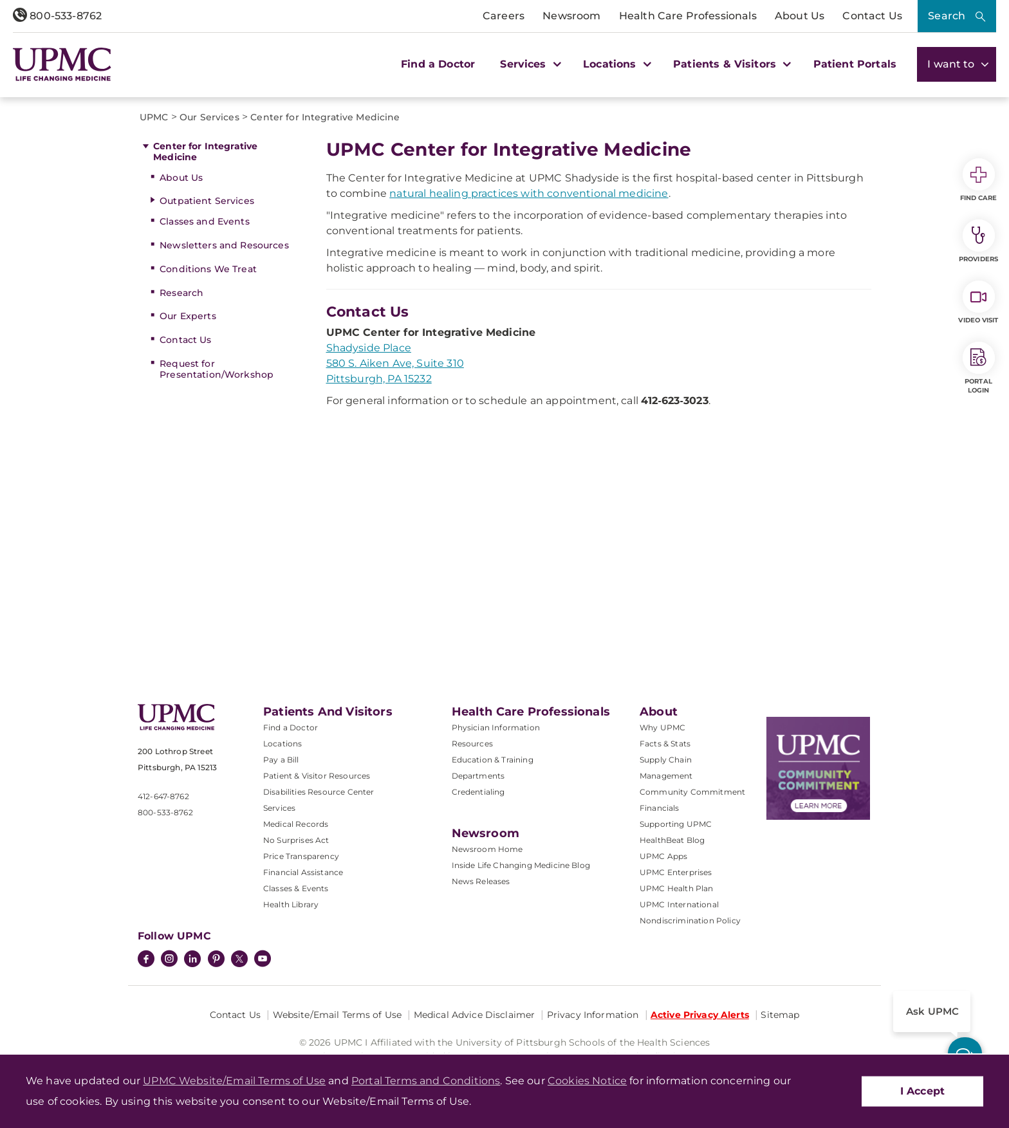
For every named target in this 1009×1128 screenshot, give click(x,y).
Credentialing (478, 792)
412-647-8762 (163, 796)
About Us (799, 16)
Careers (503, 16)
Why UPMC (662, 727)
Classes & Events (296, 888)
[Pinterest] (216, 960)
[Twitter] (239, 958)
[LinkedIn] (192, 960)
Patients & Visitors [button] (730, 64)
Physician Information (496, 727)
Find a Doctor (438, 64)
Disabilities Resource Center (318, 792)
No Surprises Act (296, 840)
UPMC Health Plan (677, 888)
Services (279, 808)
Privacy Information (593, 1015)
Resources (472, 743)
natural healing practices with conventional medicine (528, 193)
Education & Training (492, 759)
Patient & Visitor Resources (316, 776)
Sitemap (780, 1015)
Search (946, 16)
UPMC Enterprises (676, 872)
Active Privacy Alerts (700, 1015)
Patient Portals (854, 64)
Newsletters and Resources (224, 245)
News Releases (481, 881)
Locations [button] (615, 64)
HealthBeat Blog (672, 840)
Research (181, 293)
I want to (956, 64)
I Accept (922, 1091)
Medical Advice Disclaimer (474, 1015)
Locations (282, 743)
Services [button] (529, 64)
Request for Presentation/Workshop (216, 369)
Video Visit (978, 302)
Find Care (978, 180)
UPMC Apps (663, 856)
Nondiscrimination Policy (690, 920)
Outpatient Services (207, 201)
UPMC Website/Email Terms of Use (234, 1081)
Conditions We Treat (208, 269)
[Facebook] (146, 960)
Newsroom (571, 16)
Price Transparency (301, 856)
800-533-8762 (57, 16)
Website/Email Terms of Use (337, 1015)
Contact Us (872, 16)
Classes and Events (205, 221)
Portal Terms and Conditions (425, 1081)
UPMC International (679, 904)
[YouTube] (262, 960)
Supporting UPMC (676, 824)
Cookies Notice (587, 1081)
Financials (660, 808)
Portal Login (979, 368)
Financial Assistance (303, 872)
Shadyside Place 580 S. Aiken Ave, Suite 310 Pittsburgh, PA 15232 (395, 363)
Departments (478, 776)
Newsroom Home (487, 849)
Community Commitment (692, 792)
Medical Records (295, 824)
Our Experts (188, 316)
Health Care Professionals (688, 16)
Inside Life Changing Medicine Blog (521, 865)
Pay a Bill (281, 759)
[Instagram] (169, 960)
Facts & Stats (665, 743)
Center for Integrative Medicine (205, 151)
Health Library (291, 904)
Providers (978, 241)
